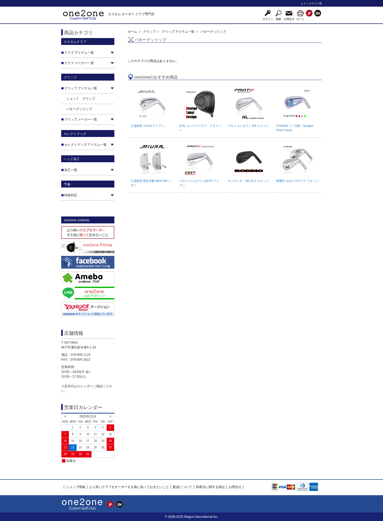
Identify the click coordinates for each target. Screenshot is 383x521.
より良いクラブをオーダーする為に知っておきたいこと (129, 487)
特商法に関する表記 (210, 487)
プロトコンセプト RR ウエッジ (248, 125)
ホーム (132, 32)
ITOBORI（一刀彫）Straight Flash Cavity (294, 128)
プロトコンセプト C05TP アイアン (199, 183)
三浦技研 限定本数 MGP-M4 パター (151, 183)
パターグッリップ (79, 109)
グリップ (149, 32)
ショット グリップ (80, 99)
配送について (182, 487)
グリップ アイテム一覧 (178, 32)
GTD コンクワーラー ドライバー (200, 128)
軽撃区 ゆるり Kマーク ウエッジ (297, 180)
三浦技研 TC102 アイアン (147, 125)
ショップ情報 (75, 487)
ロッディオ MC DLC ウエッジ (248, 180)
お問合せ (235, 487)
